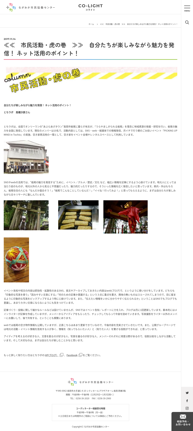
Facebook (72, 355)
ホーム (91, 24)
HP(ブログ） (51, 355)
